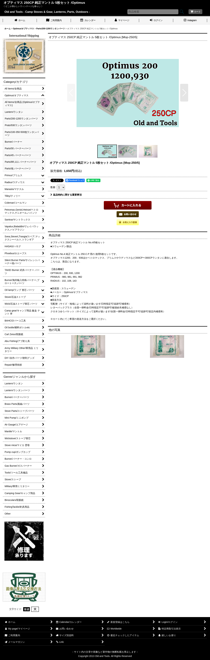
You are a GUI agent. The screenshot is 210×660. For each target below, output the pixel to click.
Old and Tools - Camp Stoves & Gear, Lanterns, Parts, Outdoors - (47, 11)
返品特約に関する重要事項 (66, 194)
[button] (71, 93)
